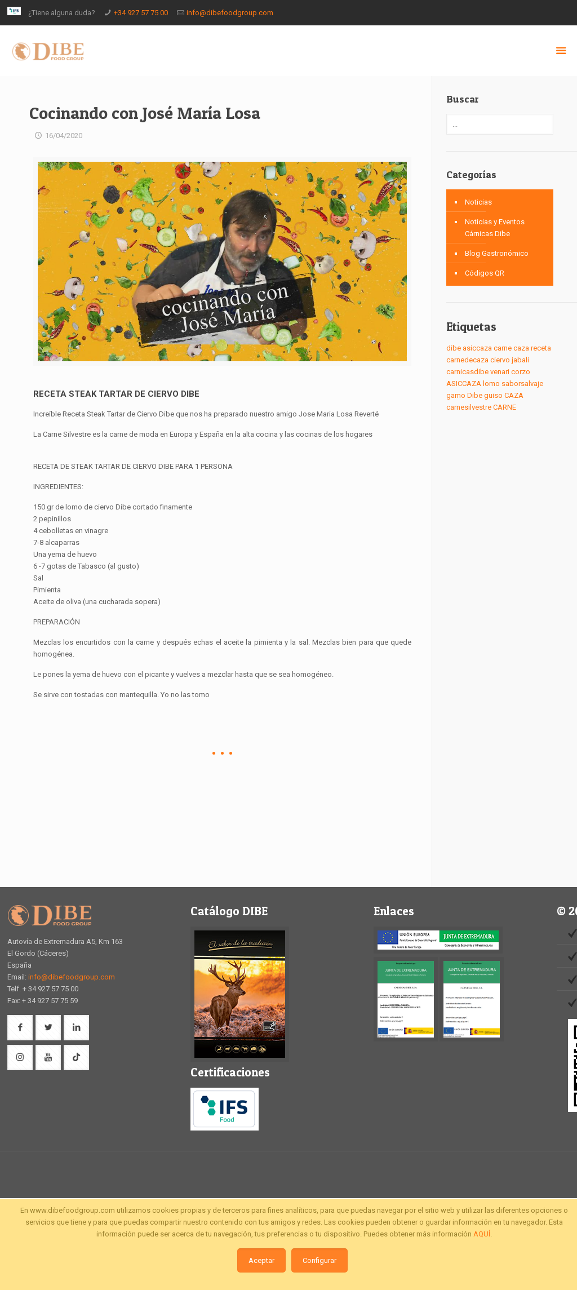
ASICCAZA (463, 383)
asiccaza (477, 348)
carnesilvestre (468, 407)
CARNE (504, 407)
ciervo (500, 360)
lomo (491, 383)
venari (499, 371)
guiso (493, 395)
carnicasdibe (467, 371)
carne (503, 348)
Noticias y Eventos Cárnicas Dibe (495, 228)
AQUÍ (481, 1234)
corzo (520, 371)
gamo (455, 395)
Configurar (319, 1260)
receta (541, 348)
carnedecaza (467, 360)
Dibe (474, 395)
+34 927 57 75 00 (141, 12)
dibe (453, 348)
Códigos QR (484, 273)
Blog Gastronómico (497, 253)
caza (521, 348)
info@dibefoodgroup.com (230, 12)
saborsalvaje (522, 383)
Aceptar (261, 1260)
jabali (520, 360)
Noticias (478, 202)
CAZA (513, 395)
